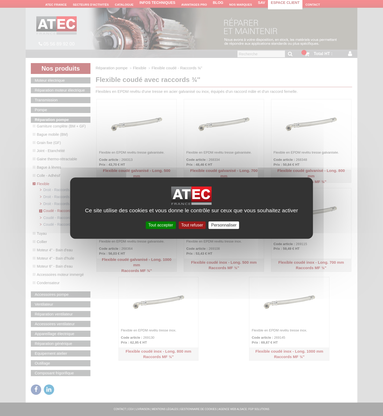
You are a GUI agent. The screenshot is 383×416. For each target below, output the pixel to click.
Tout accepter (160, 225)
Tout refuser (192, 225)
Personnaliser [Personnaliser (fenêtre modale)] (224, 225)
